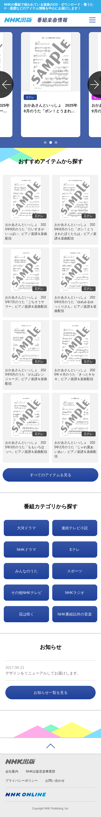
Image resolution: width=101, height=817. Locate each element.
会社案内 (11, 771)
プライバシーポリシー (21, 781)
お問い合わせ (55, 781)
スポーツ (74, 571)
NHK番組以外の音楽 (74, 614)
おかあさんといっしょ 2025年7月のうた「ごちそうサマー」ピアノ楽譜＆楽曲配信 (26, 301)
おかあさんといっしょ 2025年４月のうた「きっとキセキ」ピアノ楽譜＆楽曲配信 (74, 374)
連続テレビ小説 (74, 528)
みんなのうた (26, 571)
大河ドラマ (26, 528)
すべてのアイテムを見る (50, 475)
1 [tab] (45, 142)
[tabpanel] (50, 84)
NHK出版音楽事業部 (40, 771)
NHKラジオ (74, 592)
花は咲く (26, 614)
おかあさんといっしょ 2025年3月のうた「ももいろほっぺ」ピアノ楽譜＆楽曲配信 (26, 447)
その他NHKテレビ (26, 592)
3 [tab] (56, 142)
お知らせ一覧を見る (51, 692)
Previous (6, 84)
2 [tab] (50, 142)
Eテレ (75, 549)
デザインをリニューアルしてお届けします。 (43, 673)
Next (94, 84)
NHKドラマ (26, 549)
